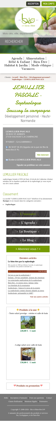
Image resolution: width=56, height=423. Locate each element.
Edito (6, 398)
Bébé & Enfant (19, 62)
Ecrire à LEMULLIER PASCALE (25, 159)
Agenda (16, 58)
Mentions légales (31, 401)
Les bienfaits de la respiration (19, 285)
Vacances (28, 68)
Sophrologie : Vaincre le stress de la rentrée (24, 288)
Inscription (33, 3)
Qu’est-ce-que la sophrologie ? (19, 275)
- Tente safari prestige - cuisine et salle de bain (28, 313)
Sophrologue (17, 79)
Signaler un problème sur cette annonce (33, 165)
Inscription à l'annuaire (18, 398)
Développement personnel (39, 77)
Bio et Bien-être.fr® (37, 409)
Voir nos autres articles (39, 297)
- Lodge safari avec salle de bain (28, 345)
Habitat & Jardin (16, 65)
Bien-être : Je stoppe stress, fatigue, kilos (23, 283)
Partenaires (43, 401)
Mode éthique (41, 65)
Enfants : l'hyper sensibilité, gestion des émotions (26, 278)
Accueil (15, 77)
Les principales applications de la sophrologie (25, 280)
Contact (49, 398)
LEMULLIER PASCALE (34, 79)
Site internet (43, 154)
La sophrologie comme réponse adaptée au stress (26, 291)
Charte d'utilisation (15, 401)
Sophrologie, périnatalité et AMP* (20, 293)
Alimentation (35, 58)
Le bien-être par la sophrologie (21, 261)
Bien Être (40, 62)
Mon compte (48, 3)
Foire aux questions (36, 398)
